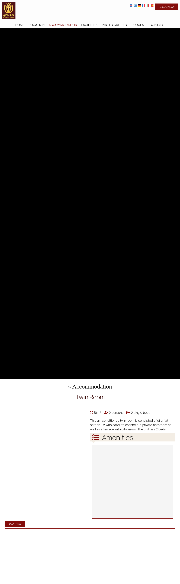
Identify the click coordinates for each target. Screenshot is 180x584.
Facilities (89, 25)
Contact (157, 25)
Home (19, 25)
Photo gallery (114, 25)
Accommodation (63, 25)
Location (36, 25)
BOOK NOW (167, 7)
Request (138, 25)
